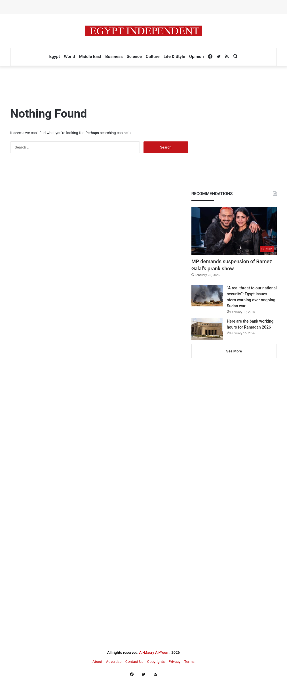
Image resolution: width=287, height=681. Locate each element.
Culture (153, 56)
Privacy (174, 661)
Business (114, 56)
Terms (189, 661)
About (97, 661)
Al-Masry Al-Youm (154, 652)
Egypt (54, 56)
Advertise (114, 661)
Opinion (196, 56)
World (69, 56)
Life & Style (174, 56)
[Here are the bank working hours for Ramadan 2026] (207, 329)
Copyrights (156, 661)
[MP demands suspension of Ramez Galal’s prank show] (234, 231)
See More (234, 351)
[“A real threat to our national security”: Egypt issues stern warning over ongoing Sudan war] (207, 295)
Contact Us (134, 661)
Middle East (90, 56)
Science (134, 56)
